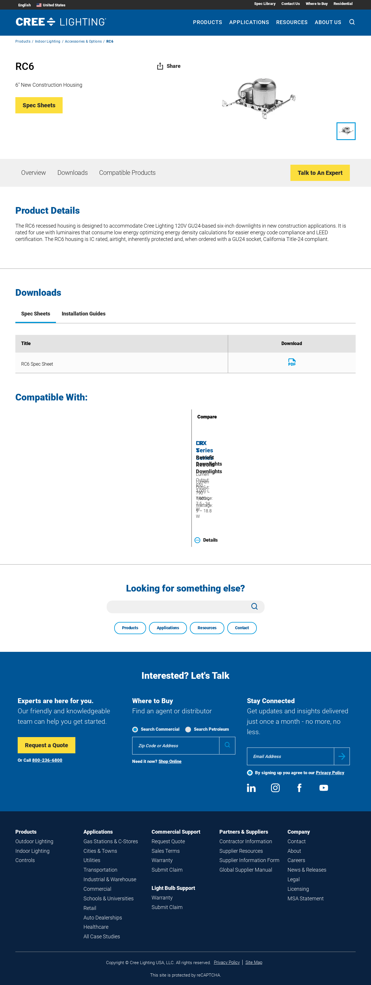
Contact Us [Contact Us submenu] (290, 3)
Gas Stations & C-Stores (110, 841)
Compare (198, 417)
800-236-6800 (47, 760)
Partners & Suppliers (243, 832)
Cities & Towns (100, 851)
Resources (207, 627)
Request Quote (168, 841)
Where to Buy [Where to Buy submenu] (317, 3)
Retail (89, 908)
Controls (25, 860)
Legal (294, 879)
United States (51, 5)
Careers (296, 860)
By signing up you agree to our (299, 772)
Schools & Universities (108, 898)
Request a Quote (46, 745)
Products (22, 41)
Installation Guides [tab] (84, 314)
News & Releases (307, 870)
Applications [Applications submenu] (249, 22)
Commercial (97, 889)
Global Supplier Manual (245, 870)
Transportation (100, 870)
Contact (242, 627)
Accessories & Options (83, 41)
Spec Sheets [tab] (35, 314)
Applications (168, 627)
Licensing (298, 889)
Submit (342, 756)
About (294, 851)
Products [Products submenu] (207, 22)
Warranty (162, 860)
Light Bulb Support (173, 888)
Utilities (91, 860)
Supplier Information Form (249, 860)
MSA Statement (306, 898)
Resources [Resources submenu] (292, 22)
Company (299, 832)
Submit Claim (167, 870)
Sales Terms (166, 851)
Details (206, 540)
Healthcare (95, 927)
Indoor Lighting (48, 41)
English (24, 5)
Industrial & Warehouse (109, 879)
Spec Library (265, 3)
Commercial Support (176, 832)
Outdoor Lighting (34, 841)
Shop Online (170, 761)
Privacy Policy (330, 772)
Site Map (253, 962)
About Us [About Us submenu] (328, 22)
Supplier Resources (241, 851)
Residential (343, 3)
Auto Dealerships (102, 918)
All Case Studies (101, 936)
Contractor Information (245, 841)
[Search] (352, 23)
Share (169, 66)
